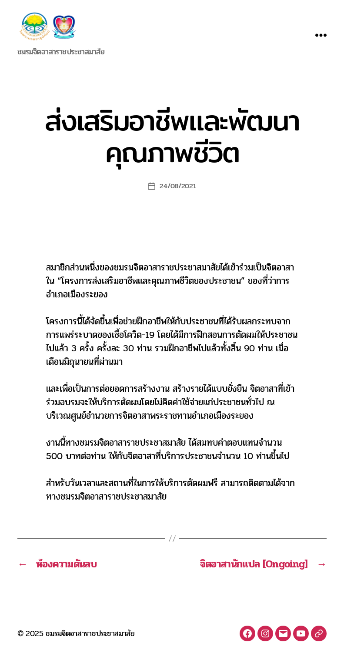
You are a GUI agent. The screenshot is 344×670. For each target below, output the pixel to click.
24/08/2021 (178, 196)
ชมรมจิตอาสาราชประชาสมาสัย (90, 643)
